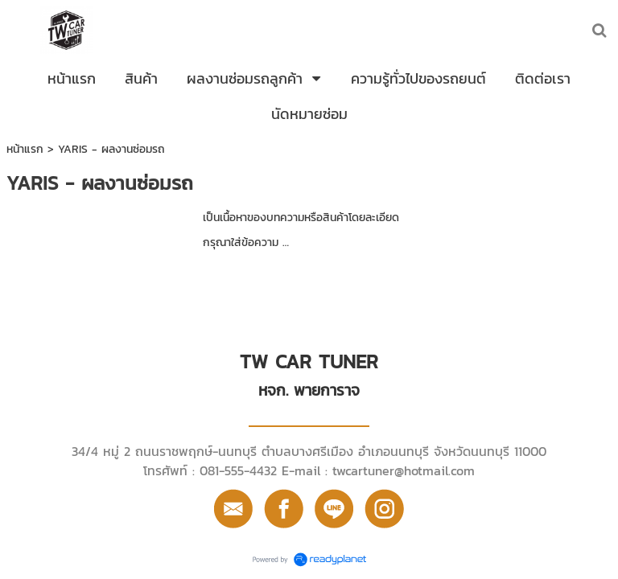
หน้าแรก (24, 149)
